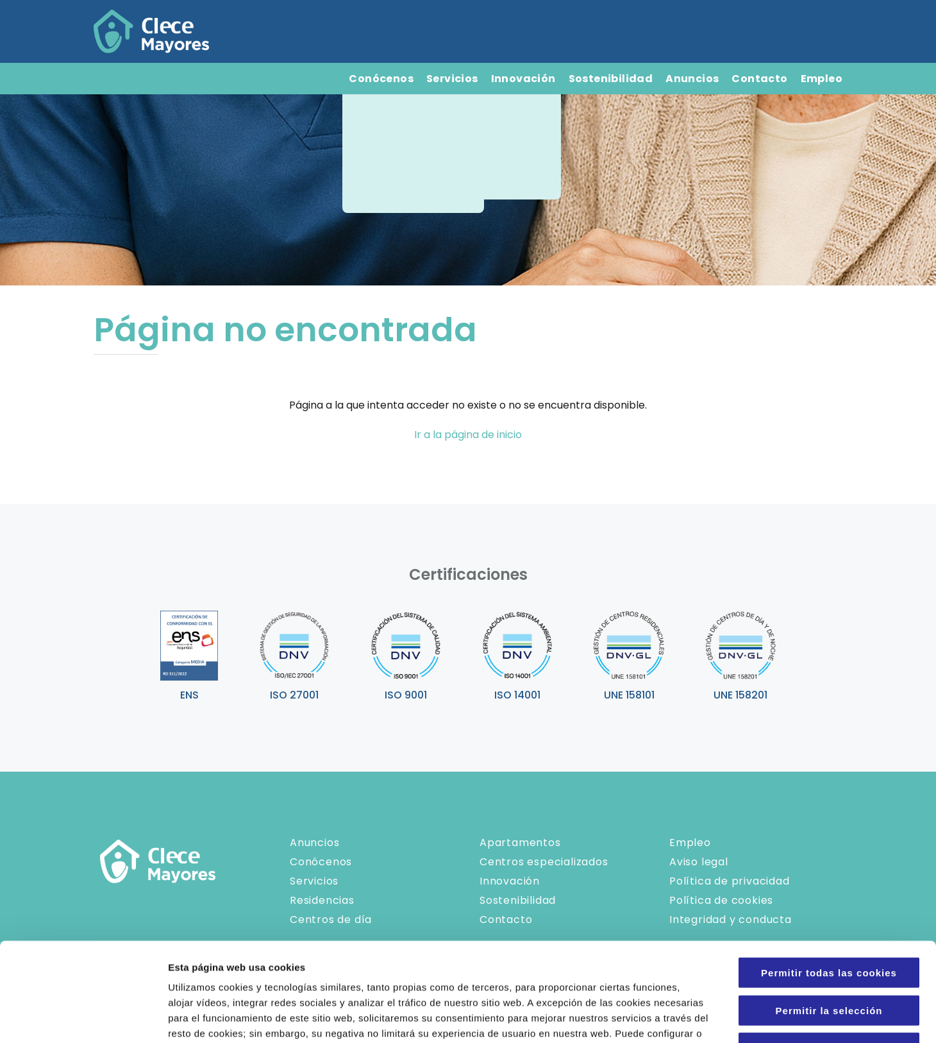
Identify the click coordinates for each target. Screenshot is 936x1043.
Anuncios (692, 78)
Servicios (452, 78)
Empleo (821, 78)
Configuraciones (689, 1017)
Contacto (759, 78)
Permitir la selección (829, 911)
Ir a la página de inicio (468, 434)
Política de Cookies (252, 965)
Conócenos (381, 78)
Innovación (523, 78)
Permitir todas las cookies (829, 874)
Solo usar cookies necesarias (829, 949)
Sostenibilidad (611, 78)
